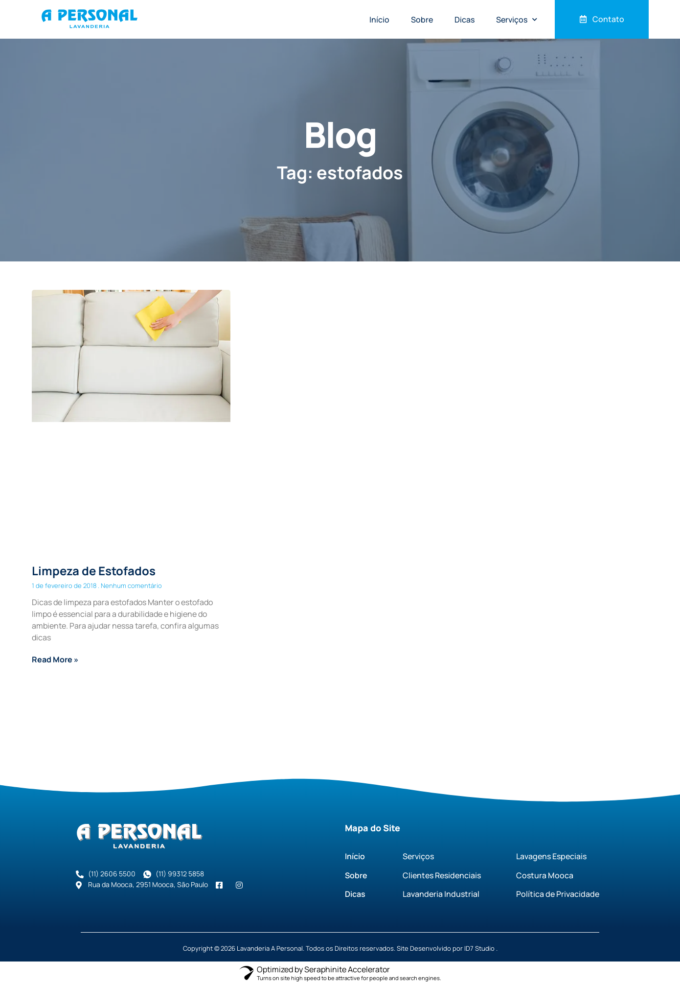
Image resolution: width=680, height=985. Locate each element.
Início (379, 19)
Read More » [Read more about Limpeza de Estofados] (55, 659)
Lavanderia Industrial (441, 894)
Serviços (516, 19)
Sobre (422, 19)
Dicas (464, 19)
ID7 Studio (479, 948)
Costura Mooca (544, 875)
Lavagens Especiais (551, 856)
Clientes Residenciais (442, 875)
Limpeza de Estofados (94, 571)
